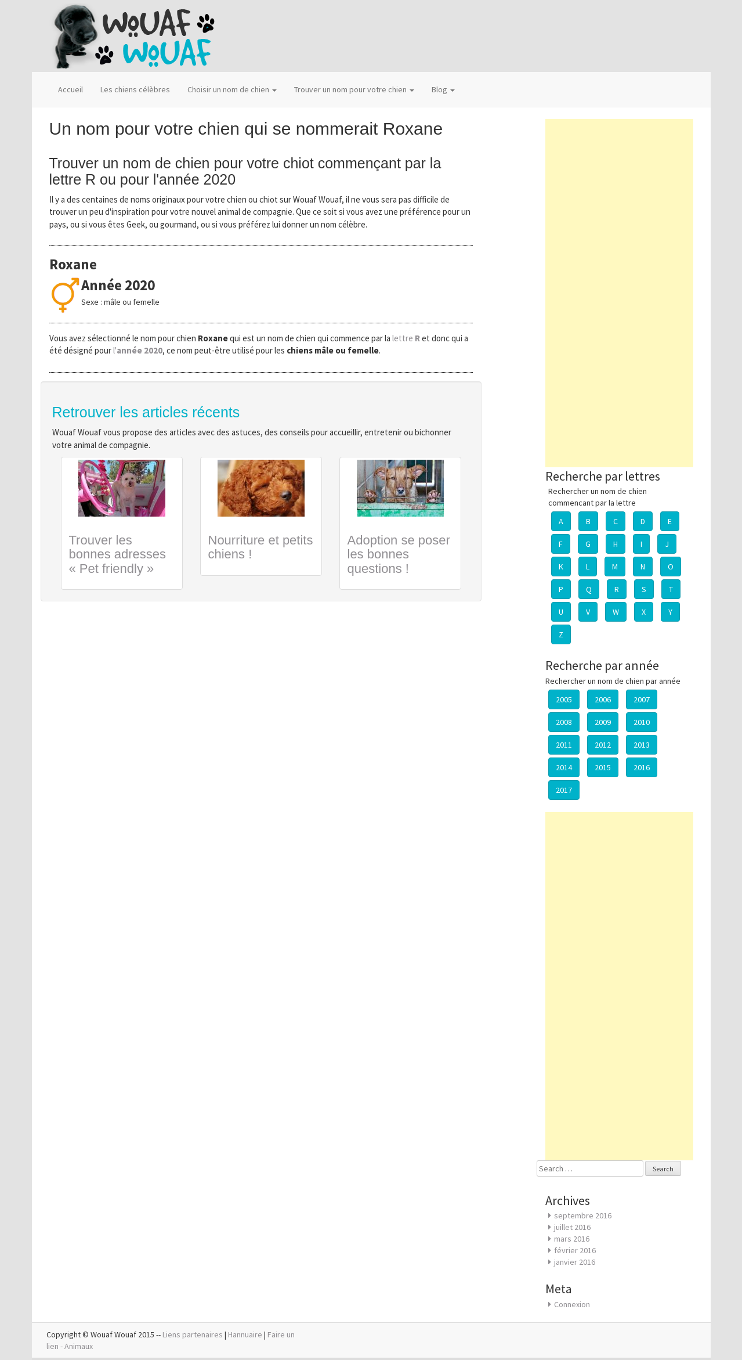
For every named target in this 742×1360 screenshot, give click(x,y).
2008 (564, 722)
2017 (564, 790)
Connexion (572, 1304)
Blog (443, 89)
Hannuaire (245, 1334)
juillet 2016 (572, 1227)
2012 (603, 744)
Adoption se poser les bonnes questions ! (399, 554)
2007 (642, 699)
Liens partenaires (192, 1334)
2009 (603, 722)
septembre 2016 (582, 1215)
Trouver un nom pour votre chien (354, 89)
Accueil (70, 89)
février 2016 (575, 1250)
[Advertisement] (619, 293)
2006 (603, 699)
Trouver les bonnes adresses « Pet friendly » (118, 554)
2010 (642, 722)
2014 (564, 767)
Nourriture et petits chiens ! (260, 547)
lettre (407, 338)
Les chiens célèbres (135, 89)
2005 (564, 699)
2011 (564, 744)
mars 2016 (571, 1238)
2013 (642, 744)
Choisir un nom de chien (232, 89)
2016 (642, 767)
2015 (603, 767)
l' (137, 350)
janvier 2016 (574, 1262)
